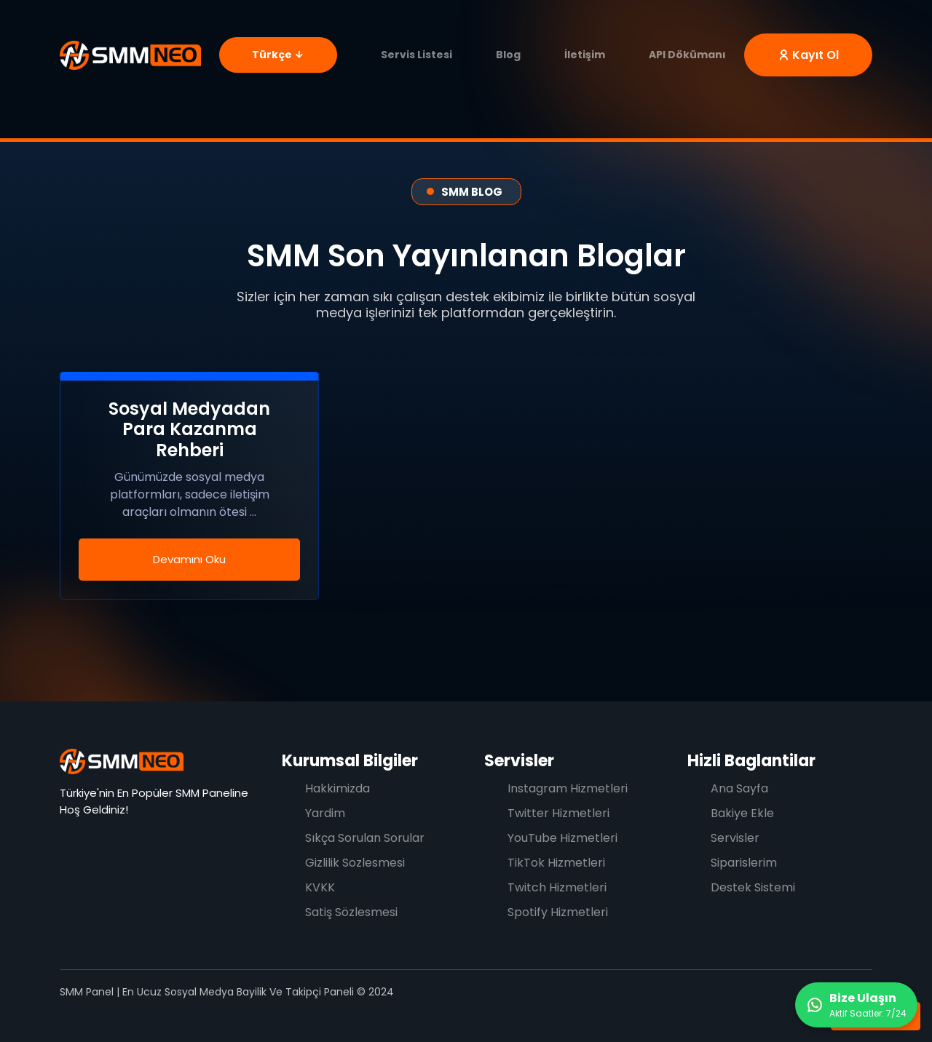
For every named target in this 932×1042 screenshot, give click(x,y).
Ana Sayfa (739, 788)
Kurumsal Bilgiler (350, 760)
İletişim (584, 54)
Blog (508, 54)
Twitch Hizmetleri (557, 887)
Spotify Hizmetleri (558, 912)
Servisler (519, 760)
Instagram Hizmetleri (568, 788)
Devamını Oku (189, 559)
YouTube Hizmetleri (562, 838)
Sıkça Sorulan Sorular (364, 838)
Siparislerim (744, 862)
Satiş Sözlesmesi (351, 912)
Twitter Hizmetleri (558, 813)
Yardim (325, 813)
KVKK (320, 887)
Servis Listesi (416, 54)
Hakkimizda (337, 788)
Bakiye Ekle (742, 813)
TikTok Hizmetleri (556, 862)
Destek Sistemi (753, 887)
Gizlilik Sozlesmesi (355, 862)
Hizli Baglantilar (751, 760)
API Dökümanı (687, 54)
